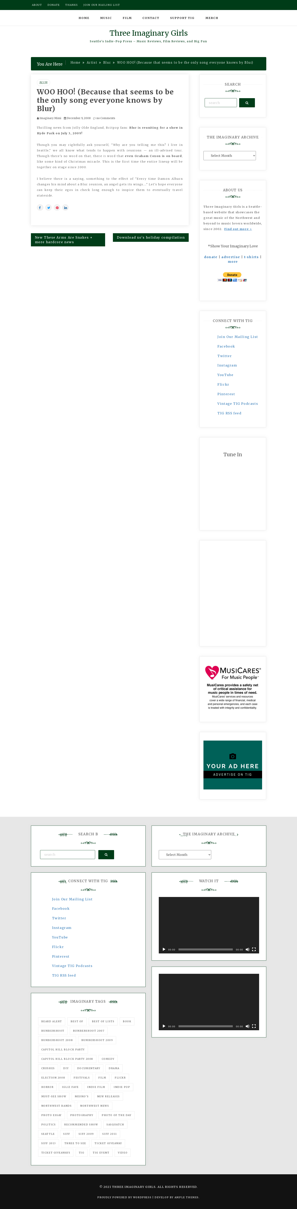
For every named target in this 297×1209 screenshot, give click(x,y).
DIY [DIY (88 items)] (66, 1068)
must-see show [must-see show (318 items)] (53, 1096)
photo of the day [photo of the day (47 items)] (116, 1115)
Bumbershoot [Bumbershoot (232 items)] (53, 1030)
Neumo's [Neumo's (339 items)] (82, 1096)
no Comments (104, 118)
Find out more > (238, 229)
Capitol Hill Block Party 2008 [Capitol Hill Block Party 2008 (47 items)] (67, 1058)
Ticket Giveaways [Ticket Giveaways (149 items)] (55, 1152)
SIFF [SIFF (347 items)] (66, 1133)
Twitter (224, 356)
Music (106, 18)
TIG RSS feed (229, 413)
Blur (43, 83)
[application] (209, 925)
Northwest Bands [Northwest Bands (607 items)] (56, 1105)
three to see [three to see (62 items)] (75, 1143)
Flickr (223, 384)
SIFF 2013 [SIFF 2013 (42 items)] (48, 1143)
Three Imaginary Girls (149, 33)
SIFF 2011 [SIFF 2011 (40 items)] (109, 1133)
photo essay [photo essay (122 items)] (51, 1115)
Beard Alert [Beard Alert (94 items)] (51, 1021)
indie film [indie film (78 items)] (96, 1087)
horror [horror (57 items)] (47, 1087)
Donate (53, 4)
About (37, 4)
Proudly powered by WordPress (124, 1197)
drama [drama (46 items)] (114, 1068)
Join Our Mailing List (237, 337)
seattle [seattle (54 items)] (48, 1133)
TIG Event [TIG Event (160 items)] (101, 1152)
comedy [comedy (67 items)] (108, 1058)
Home (84, 18)
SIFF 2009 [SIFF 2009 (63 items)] (86, 1133)
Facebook (226, 346)
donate (211, 257)
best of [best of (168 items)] (77, 1021)
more (233, 262)
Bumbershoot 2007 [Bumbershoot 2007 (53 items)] (89, 1030)
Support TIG (182, 18)
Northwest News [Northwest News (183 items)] (94, 1105)
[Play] (164, 949)
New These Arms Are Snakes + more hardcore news (64, 239)
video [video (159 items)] (122, 1152)
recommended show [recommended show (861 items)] (81, 1124)
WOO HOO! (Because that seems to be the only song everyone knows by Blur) (105, 100)
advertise (230, 257)
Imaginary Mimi (50, 118)
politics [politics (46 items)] (48, 1124)
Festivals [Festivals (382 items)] (82, 1077)
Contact (150, 18)
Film (127, 18)
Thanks (71, 4)
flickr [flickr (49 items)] (120, 1077)
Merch (211, 18)
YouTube (225, 375)
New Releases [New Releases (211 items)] (108, 1096)
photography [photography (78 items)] (81, 1115)
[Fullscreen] (254, 949)
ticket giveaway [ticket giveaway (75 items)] (108, 1143)
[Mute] (248, 949)
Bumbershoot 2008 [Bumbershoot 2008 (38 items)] (57, 1040)
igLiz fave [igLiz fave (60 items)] (70, 1087)
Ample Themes (187, 1197)
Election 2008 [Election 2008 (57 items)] (53, 1077)
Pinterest (226, 394)
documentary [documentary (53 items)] (88, 1068)
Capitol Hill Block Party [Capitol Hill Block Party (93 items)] (63, 1049)
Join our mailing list (101, 4)
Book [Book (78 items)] (127, 1021)
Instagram (227, 365)
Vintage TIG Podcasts (237, 404)
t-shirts (251, 257)
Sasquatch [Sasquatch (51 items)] (115, 1124)
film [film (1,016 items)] (102, 1077)
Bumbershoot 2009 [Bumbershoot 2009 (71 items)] (97, 1040)
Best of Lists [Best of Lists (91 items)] (103, 1021)
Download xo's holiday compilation (151, 237)
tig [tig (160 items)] (81, 1152)
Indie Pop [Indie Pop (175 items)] (122, 1087)
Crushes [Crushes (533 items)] (48, 1068)
